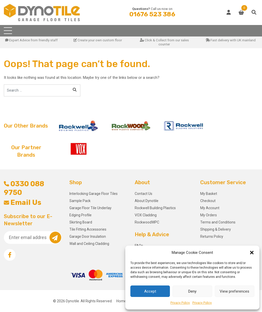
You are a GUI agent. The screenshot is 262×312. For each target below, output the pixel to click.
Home (121, 301)
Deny (192, 291)
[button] (251, 252)
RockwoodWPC (147, 222)
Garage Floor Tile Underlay (90, 208)
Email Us (22, 202)
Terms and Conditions (217, 222)
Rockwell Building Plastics (155, 208)
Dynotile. (73, 301)
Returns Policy (211, 236)
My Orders (208, 215)
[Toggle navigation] (8, 30)
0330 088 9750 (24, 188)
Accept (150, 291)
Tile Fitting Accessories (87, 229)
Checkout (208, 201)
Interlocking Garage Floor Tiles (93, 194)
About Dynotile (146, 201)
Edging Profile (80, 215)
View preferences (234, 291)
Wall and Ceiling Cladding (89, 244)
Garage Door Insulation (87, 236)
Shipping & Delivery (215, 229)
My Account (209, 208)
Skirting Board (80, 222)
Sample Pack (80, 201)
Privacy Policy (180, 303)
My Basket (208, 194)
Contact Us (143, 194)
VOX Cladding (146, 215)
